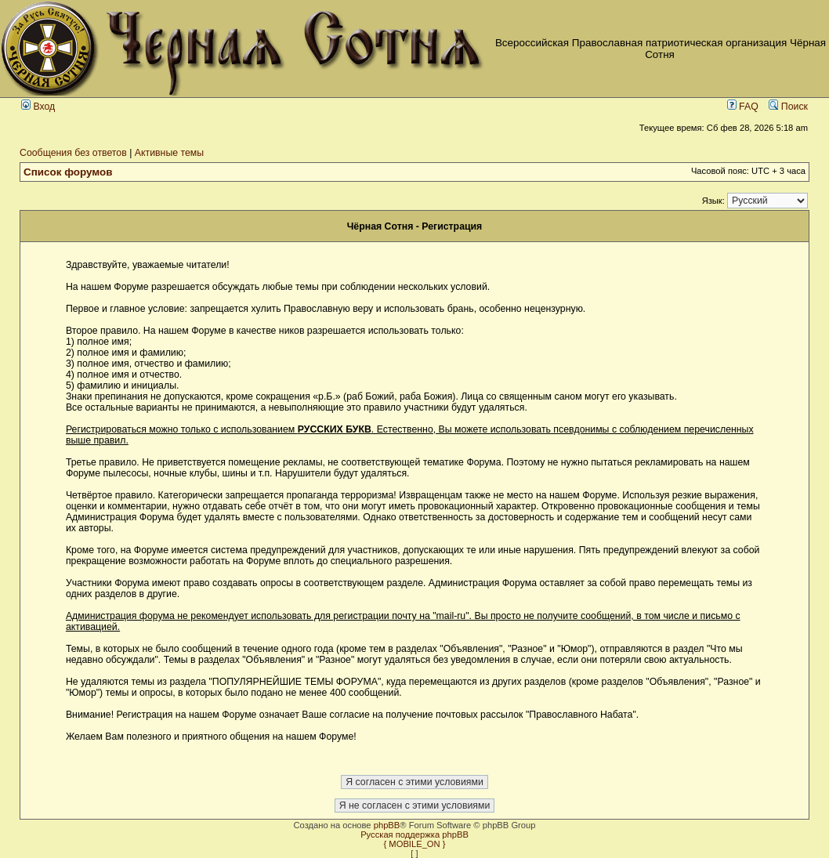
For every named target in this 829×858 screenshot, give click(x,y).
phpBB (387, 825)
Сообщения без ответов (73, 152)
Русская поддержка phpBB (414, 834)
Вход (38, 106)
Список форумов (68, 172)
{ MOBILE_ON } (415, 844)
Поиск (788, 106)
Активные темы (169, 152)
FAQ (742, 106)
